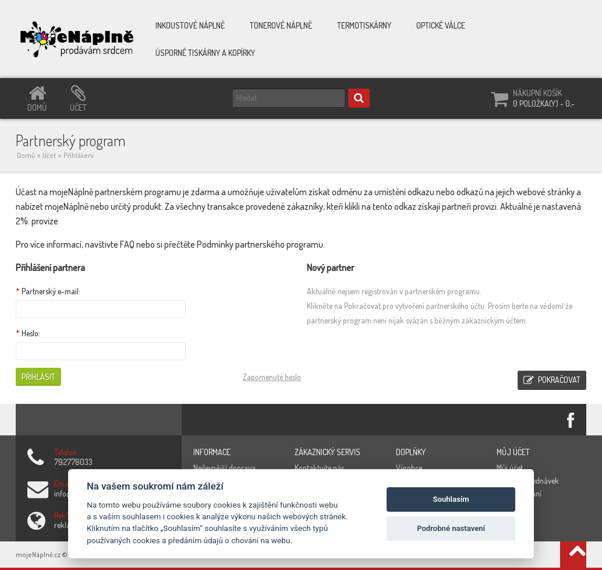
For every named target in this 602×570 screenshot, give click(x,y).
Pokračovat (551, 380)
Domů (26, 155)
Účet (49, 155)
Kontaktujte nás (319, 468)
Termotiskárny (364, 25)
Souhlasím (451, 499)
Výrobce (409, 468)
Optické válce (440, 25)
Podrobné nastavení (451, 528)
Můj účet (510, 468)
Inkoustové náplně (190, 25)
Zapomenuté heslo (272, 377)
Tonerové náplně (281, 25)
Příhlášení (78, 155)
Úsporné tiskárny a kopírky (205, 53)
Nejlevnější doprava (224, 468)
